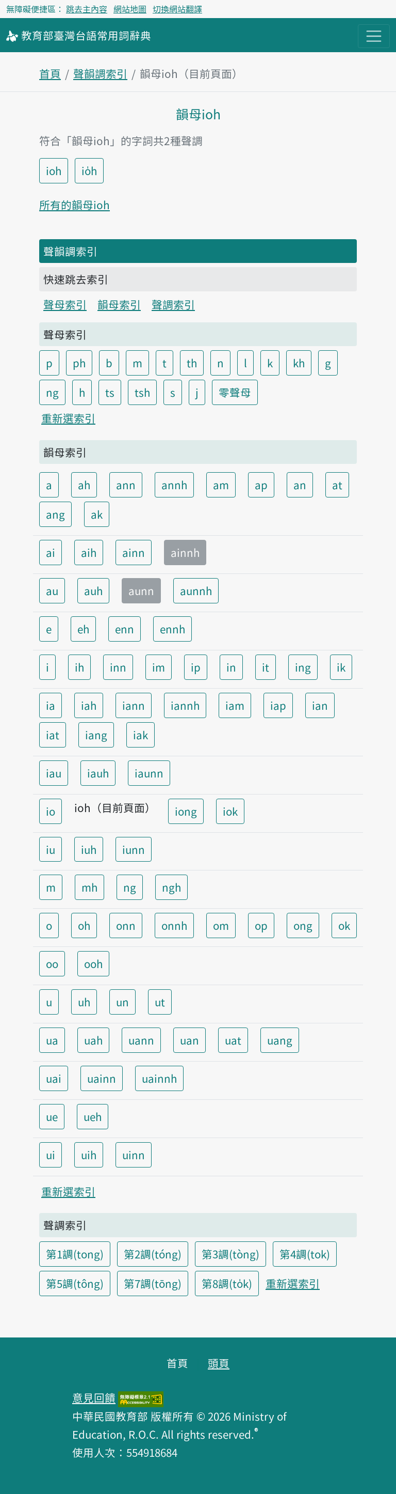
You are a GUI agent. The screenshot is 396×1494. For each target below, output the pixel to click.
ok (344, 925)
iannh (185, 705)
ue (52, 1116)
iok (230, 811)
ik (341, 667)
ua (52, 1040)
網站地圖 (129, 9)
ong (302, 925)
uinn (133, 1154)
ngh (171, 887)
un (122, 1001)
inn (118, 667)
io (50, 811)
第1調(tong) (75, 1254)
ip (196, 667)
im (158, 667)
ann (126, 484)
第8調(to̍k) (227, 1283)
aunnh (196, 590)
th (192, 362)
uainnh (159, 1078)
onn (126, 925)
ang (55, 514)
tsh (142, 392)
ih (79, 667)
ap (261, 484)
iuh (88, 849)
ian (320, 705)
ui (50, 1154)
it (265, 667)
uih (88, 1154)
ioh (53, 170)
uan (189, 1040)
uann (141, 1040)
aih (88, 552)
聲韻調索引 (100, 73)
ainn (133, 552)
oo (52, 963)
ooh (93, 963)
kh (299, 362)
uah (93, 1040)
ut (160, 1001)
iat (52, 734)
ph (79, 362)
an (299, 484)
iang (96, 734)
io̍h (89, 170)
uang (279, 1040)
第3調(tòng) (230, 1254)
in (231, 667)
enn (124, 628)
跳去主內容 (86, 9)
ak (97, 514)
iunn (133, 849)
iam (234, 705)
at (337, 484)
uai (53, 1078)
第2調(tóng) (153, 1254)
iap (278, 705)
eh (83, 628)
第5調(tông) (75, 1283)
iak (140, 734)
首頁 (50, 73)
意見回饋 (94, 1397)
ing (303, 667)
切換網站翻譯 (177, 9)
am (221, 484)
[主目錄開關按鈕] (374, 36)
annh (174, 484)
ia (50, 705)
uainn (101, 1078)
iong (186, 811)
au (52, 590)
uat (233, 1040)
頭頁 (218, 1363)
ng (52, 392)
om (221, 925)
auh (93, 590)
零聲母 (235, 392)
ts (109, 392)
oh (84, 925)
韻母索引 (119, 304)
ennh (172, 628)
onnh (174, 925)
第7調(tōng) (153, 1283)
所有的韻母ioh (74, 204)
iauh (98, 773)
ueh (93, 1116)
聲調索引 (173, 304)
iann (133, 705)
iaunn (149, 773)
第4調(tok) (304, 1254)
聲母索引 (65, 304)
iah (88, 705)
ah (84, 484)
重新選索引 (68, 418)
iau (53, 773)
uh (84, 1001)
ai (50, 552)
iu (50, 849)
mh (89, 887)
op (261, 925)
